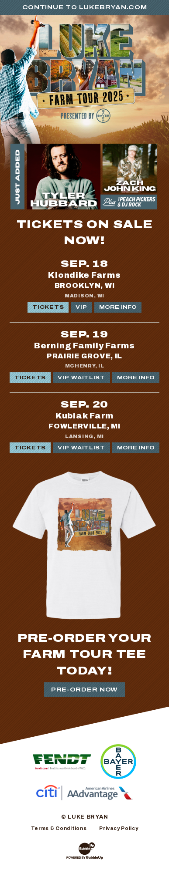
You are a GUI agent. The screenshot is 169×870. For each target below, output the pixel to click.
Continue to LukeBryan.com (84, 7)
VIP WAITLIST (81, 377)
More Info (118, 307)
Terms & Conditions (59, 828)
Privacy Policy (118, 828)
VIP (81, 307)
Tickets (48, 307)
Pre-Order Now (84, 690)
